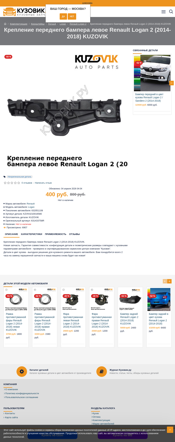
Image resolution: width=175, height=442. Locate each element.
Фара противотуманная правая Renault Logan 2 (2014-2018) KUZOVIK (102, 320)
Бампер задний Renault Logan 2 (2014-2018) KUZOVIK (129, 319)
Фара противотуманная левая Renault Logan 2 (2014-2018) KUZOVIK (73, 320)
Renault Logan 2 (78, 24)
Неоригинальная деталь (19, 177)
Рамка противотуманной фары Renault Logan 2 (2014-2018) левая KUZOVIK (16, 322)
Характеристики (31, 234)
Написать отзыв (43, 182)
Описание (11, 234)
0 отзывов (27, 182)
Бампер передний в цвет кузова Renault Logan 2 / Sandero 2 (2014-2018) (149, 97)
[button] (171, 83)
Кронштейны (37, 24)
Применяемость (55, 234)
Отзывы (74, 234)
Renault (52, 24)
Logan (63, 24)
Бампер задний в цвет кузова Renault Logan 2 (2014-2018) (158, 319)
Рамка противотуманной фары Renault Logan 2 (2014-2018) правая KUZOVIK (45, 322)
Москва (87, 3)
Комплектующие (18, 24)
